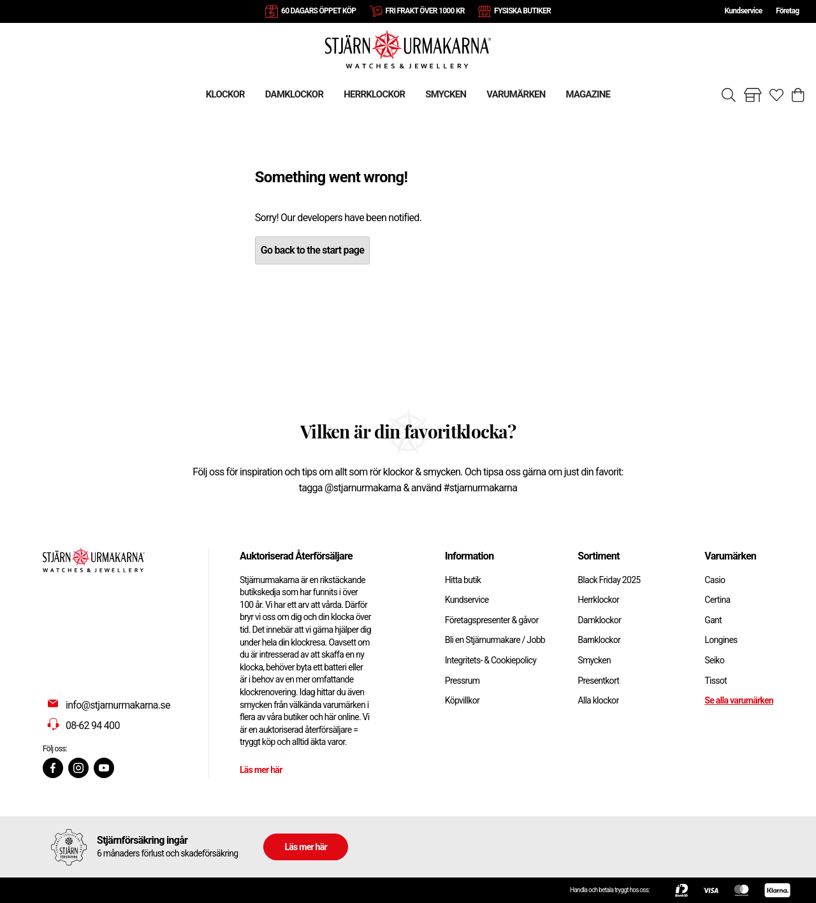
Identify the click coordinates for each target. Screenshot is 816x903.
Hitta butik (463, 580)
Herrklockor (598, 600)
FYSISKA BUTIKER (522, 10)
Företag (787, 10)
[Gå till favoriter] (776, 95)
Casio (714, 580)
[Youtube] (104, 768)
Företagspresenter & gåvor (492, 620)
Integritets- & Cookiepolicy (490, 660)
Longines (720, 640)
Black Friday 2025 (609, 580)
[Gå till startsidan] (408, 49)
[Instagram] (78, 768)
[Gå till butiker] (753, 95)
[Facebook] (53, 768)
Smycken (594, 660)
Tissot (715, 680)
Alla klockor (598, 700)
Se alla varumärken (738, 700)
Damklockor (599, 620)
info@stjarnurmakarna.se (118, 705)
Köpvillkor (462, 700)
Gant (713, 620)
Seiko (714, 660)
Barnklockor (599, 640)
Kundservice (743, 10)
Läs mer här (261, 770)
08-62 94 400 (93, 725)
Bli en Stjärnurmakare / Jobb (495, 640)
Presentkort (598, 680)
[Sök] (729, 95)
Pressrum (462, 680)
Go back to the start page (312, 250)
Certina (717, 600)
